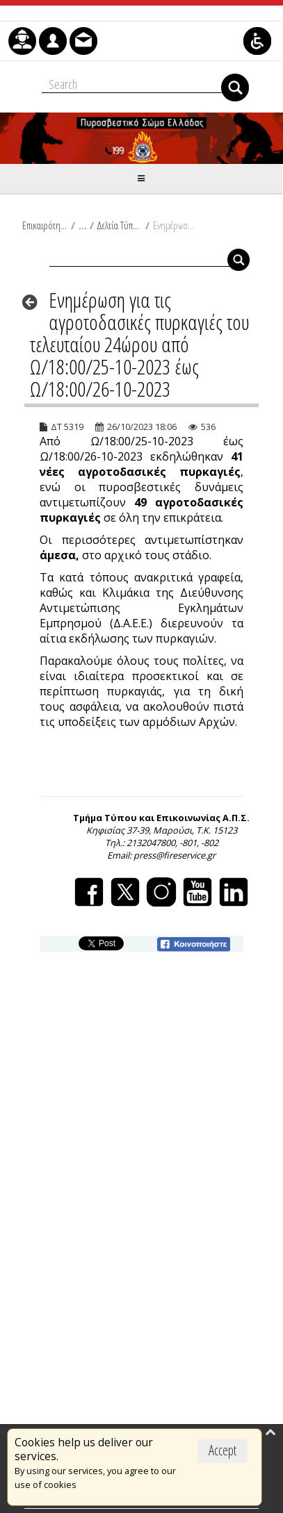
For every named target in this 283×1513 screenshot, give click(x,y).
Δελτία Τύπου (119, 225)
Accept (222, 1450)
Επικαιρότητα (44, 225)
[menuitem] (22, 41)
